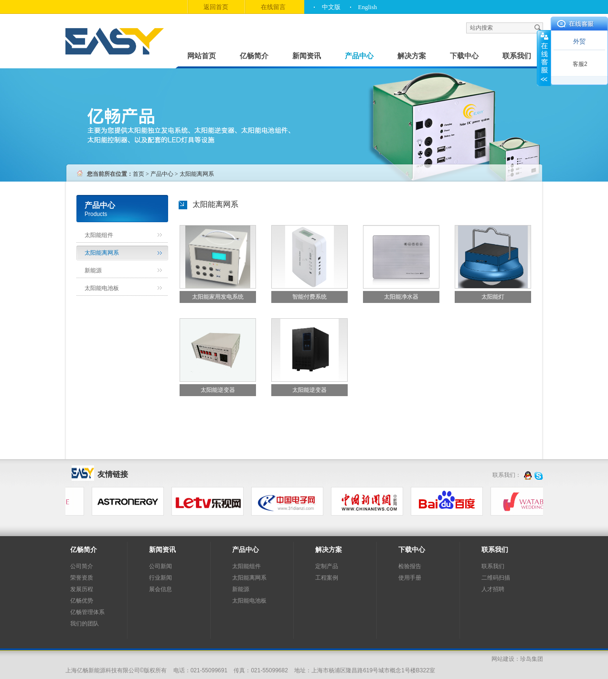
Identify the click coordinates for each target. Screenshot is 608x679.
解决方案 (411, 56)
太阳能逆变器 (218, 390)
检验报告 (409, 566)
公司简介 (81, 566)
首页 (138, 174)
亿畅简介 (254, 56)
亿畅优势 (81, 600)
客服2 (580, 64)
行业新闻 (160, 577)
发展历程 (81, 589)
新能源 (93, 270)
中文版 (331, 7)
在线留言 (273, 7)
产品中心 (359, 56)
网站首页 (201, 56)
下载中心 (464, 56)
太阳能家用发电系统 (218, 296)
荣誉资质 (81, 577)
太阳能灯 (492, 296)
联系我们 (516, 56)
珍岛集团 (531, 659)
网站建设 (502, 659)
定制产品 (326, 566)
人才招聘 (492, 589)
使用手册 (409, 577)
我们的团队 (84, 623)
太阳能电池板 (102, 288)
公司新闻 (160, 566)
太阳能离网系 (102, 252)
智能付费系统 (309, 296)
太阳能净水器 (401, 296)
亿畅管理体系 (87, 612)
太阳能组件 (99, 235)
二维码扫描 (495, 577)
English (367, 7)
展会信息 (160, 589)
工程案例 (326, 577)
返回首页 (215, 7)
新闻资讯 (306, 56)
